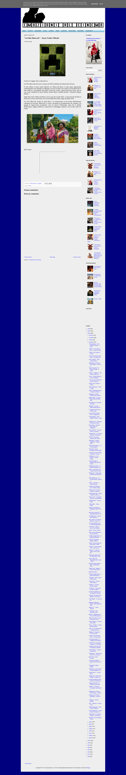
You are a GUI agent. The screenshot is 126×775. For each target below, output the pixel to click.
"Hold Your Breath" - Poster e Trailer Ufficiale (95, 707)
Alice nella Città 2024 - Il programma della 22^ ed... (95, 513)
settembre (91, 342)
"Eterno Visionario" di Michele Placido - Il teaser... (94, 369)
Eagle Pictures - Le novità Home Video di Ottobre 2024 (95, 399)
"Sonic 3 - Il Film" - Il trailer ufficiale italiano (95, 625)
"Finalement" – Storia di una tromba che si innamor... (95, 654)
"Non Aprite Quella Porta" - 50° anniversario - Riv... (95, 555)
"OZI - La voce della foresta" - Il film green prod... (95, 629)
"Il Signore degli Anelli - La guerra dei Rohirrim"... (95, 536)
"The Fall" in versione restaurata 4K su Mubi (94, 438)
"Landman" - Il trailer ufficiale (93, 700)
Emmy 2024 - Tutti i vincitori (93, 657)
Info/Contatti (28, 763)
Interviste (63, 30)
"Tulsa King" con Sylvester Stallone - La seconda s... (95, 715)
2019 (89, 749)
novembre (91, 337)
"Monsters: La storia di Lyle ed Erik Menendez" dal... (95, 669)
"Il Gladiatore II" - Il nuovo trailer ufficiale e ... (95, 516)
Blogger (88, 767)
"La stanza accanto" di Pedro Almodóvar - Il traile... (95, 453)
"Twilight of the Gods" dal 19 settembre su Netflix (95, 647)
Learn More (94, 4)
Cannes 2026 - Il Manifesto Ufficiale (97, 128)
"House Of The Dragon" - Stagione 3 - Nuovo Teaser (97, 95)
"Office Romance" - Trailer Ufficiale (97, 144)
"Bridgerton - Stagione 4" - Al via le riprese (95, 633)
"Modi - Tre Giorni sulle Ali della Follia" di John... (95, 543)
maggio (91, 728)
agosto (90, 721)
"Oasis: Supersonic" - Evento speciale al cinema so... (95, 711)
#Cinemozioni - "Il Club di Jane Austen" (97, 276)
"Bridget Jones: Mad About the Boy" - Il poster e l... (95, 676)
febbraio (91, 735)
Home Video (72, 30)
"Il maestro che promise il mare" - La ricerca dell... (95, 636)
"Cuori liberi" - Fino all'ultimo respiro (93, 611)
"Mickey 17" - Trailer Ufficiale (93, 608)
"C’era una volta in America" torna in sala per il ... (95, 380)
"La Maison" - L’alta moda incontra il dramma (95, 589)
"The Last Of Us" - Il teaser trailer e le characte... (95, 430)
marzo (90, 733)
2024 (89, 333)
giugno (90, 726)
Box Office (80, 30)
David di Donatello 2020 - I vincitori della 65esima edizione (98, 284)
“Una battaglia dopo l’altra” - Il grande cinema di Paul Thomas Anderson (98, 255)
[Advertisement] (52, 243)
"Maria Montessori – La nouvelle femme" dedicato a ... (95, 479)
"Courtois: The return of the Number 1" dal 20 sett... (95, 596)
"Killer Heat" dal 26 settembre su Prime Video (95, 449)
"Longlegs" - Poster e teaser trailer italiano (95, 578)
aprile (90, 731)
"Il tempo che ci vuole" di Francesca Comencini (94, 490)
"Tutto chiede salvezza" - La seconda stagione (95, 446)
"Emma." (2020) (97, 298)
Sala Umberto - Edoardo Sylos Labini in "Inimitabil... (94, 426)
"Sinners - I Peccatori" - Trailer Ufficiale (94, 483)
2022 (89, 743)
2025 (89, 331)
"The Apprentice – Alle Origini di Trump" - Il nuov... (94, 345)
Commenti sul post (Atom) (35, 259)
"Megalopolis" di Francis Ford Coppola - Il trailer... (95, 692)
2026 (89, 328)
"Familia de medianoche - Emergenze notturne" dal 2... (95, 509)
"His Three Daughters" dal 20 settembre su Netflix (95, 592)
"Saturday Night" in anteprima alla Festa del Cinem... (95, 462)
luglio (90, 724)
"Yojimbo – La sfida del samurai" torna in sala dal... (94, 551)
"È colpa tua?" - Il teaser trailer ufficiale (94, 582)
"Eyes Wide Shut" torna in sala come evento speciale (98, 152)
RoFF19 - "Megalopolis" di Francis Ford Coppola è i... (95, 615)
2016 (89, 756)
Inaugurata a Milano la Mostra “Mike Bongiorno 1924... (95, 604)
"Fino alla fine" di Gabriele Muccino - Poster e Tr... (95, 520)
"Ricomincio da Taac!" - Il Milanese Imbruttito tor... (95, 466)
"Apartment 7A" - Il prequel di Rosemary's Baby (95, 422)
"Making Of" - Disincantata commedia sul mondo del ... (95, 474)
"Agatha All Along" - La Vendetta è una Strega (94, 683)
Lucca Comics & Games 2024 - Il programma (94, 414)
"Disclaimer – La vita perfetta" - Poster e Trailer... (93, 457)
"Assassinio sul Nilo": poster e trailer (97, 268)
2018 (89, 752)
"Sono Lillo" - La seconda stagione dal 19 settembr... (95, 643)
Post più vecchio (77, 257)
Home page (52, 257)
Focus (45, 30)
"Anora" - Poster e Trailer (94, 530)
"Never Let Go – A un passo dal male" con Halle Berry (95, 497)
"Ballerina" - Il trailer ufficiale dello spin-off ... (95, 406)
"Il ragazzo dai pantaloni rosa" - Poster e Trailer (94, 487)
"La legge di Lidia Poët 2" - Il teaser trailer (95, 410)
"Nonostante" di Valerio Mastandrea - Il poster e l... (95, 696)
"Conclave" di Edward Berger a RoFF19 (94, 540)
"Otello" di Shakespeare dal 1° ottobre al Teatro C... (95, 391)
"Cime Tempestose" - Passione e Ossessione (97, 203)
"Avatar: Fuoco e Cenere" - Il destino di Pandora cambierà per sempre (94, 238)
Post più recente (28, 257)
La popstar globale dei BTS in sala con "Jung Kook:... (95, 680)
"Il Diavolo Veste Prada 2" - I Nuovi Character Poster (98, 112)
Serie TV (30, 30)
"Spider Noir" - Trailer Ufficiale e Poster (97, 119)
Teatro (57, 30)
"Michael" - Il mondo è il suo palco (97, 87)
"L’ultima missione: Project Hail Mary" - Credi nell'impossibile (98, 212)
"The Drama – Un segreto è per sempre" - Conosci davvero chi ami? (97, 191)
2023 (89, 740)
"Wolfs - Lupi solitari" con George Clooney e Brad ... (95, 470)
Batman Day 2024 (93, 572)
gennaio (91, 737)
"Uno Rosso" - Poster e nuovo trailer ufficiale (94, 527)
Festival (51, 30)
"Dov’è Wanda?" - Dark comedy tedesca (94, 360)
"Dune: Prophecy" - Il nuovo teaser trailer (95, 622)
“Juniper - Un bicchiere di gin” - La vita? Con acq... (95, 349)
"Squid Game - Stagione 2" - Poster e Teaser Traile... (95, 569)
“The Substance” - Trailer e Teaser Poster (95, 650)
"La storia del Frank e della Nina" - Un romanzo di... (95, 356)
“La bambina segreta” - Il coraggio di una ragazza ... (95, 640)
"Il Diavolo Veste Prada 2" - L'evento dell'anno (98, 79)
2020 (89, 747)
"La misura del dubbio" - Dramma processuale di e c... (95, 662)
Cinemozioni (89, 30)
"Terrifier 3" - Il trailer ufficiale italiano (94, 585)
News (24, 30)
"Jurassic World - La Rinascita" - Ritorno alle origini (98, 228)
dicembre (91, 335)
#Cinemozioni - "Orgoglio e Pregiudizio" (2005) (97, 292)
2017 (89, 754)
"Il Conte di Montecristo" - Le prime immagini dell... (95, 524)
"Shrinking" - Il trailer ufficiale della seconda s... (95, 395)
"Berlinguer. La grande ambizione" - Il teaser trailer (94, 442)
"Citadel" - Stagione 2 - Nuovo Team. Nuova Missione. (98, 136)
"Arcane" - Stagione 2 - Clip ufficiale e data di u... (95, 373)
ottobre (90, 339)
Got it (101, 4)
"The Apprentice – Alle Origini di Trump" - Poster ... (95, 418)
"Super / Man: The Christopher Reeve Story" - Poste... (95, 560)
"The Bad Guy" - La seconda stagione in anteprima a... (95, 434)
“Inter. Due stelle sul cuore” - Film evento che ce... (95, 618)
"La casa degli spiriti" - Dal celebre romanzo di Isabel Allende (98, 103)
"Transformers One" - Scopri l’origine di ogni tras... (95, 494)
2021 (89, 745)
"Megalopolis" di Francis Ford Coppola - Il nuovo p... (95, 364)
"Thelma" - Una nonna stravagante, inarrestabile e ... (95, 688)
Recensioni (38, 30)
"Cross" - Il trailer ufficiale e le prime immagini (95, 377)
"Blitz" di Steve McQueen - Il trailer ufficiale (95, 533)
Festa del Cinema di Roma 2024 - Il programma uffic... (95, 565)
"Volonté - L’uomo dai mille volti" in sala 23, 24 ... (95, 547)
